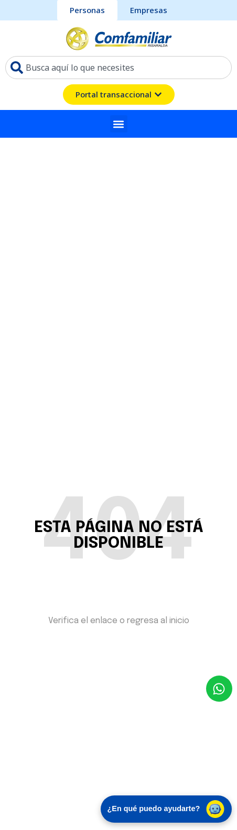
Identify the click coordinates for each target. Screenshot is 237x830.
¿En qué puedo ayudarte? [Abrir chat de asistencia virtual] (166, 809)
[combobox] (118, 67)
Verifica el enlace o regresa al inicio (118, 620)
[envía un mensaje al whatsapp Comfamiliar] (219, 689)
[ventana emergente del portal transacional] (119, 94)
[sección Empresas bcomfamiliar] (148, 10)
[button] (118, 123)
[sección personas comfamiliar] (87, 10)
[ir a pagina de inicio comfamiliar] (119, 38)
